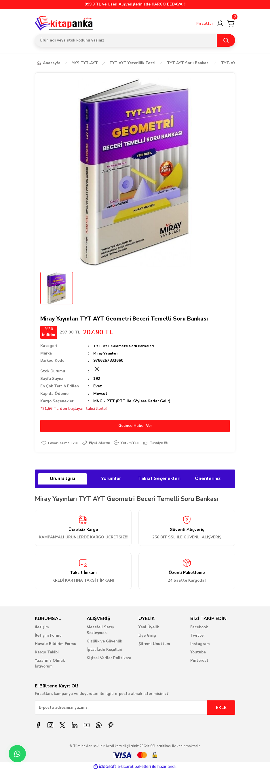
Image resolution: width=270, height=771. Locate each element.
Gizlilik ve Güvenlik (104, 641)
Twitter (197, 636)
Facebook (199, 627)
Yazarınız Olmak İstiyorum (50, 664)
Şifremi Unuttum (154, 644)
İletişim (42, 627)
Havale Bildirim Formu (55, 644)
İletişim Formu (48, 636)
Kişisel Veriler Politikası (109, 658)
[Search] (135, 40)
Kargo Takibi (47, 652)
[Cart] (231, 23)
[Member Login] (220, 23)
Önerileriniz (207, 479)
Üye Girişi (147, 636)
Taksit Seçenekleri (159, 479)
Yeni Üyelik (148, 627)
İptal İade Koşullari (104, 650)
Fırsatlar (204, 23)
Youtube (198, 652)
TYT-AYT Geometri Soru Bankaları (125, 345)
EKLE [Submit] (221, 708)
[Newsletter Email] (135, 708)
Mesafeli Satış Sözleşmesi (100, 630)
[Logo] (64, 23)
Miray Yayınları (107, 353)
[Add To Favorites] (60, 443)
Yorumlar (111, 479)
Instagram (200, 644)
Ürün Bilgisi (62, 479)
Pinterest (199, 661)
